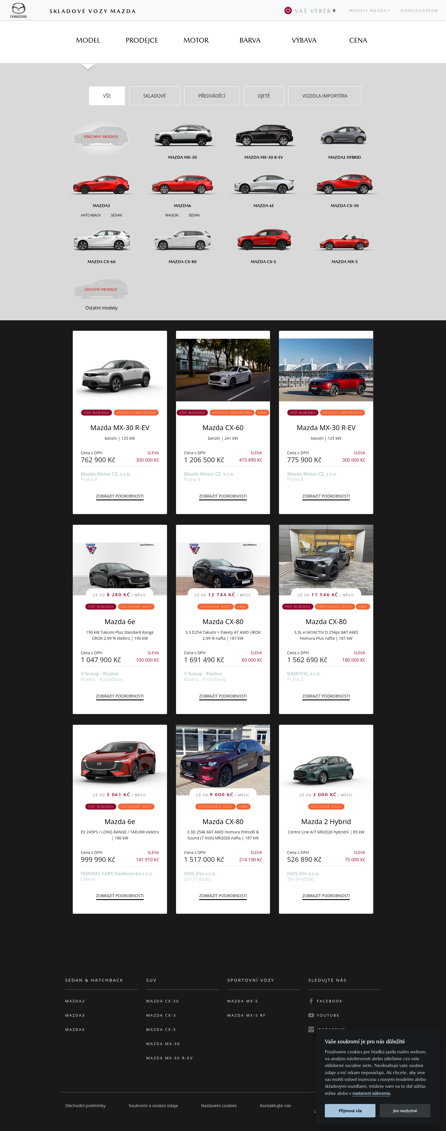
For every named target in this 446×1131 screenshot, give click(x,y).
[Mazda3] (101, 186)
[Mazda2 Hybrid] (344, 138)
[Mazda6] (182, 186)
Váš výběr (311, 10)
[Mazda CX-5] (263, 242)
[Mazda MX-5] (344, 242)
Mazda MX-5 (242, 1001)
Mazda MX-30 (163, 1043)
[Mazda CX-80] (182, 242)
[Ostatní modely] (101, 289)
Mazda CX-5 (161, 1029)
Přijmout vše (350, 1110)
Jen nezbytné (405, 1110)
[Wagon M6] (172, 215)
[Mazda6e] (263, 186)
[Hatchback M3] (90, 215)
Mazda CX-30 (162, 1001)
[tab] (88, 40)
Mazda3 (75, 1015)
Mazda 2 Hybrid (326, 821)
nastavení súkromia (371, 1093)
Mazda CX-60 (223, 427)
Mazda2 (75, 1001)
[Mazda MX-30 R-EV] (263, 138)
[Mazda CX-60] (101, 242)
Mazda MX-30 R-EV (119, 427)
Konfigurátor (419, 11)
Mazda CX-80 (223, 621)
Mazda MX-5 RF (246, 1015)
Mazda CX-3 (161, 1015)
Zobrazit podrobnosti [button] (120, 496)
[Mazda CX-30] (344, 186)
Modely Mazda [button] (368, 11)
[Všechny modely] (101, 133)
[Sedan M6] (193, 215)
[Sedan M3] (116, 215)
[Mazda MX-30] (182, 138)
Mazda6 (75, 1029)
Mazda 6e (120, 621)
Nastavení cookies (219, 1105)
